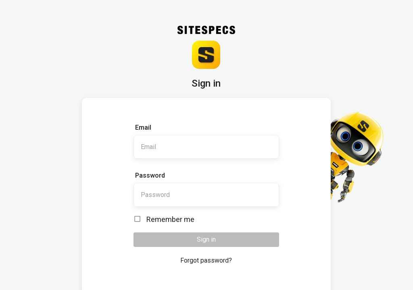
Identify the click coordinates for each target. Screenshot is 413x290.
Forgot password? (206, 260)
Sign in (206, 239)
